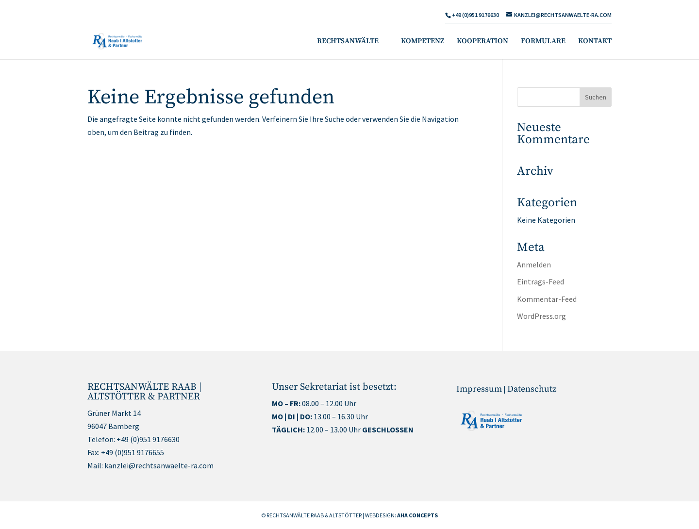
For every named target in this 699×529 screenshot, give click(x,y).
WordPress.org (541, 316)
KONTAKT (595, 42)
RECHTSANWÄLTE (348, 42)
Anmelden (534, 264)
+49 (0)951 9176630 (148, 439)
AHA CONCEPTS (417, 515)
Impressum (479, 389)
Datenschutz (531, 389)
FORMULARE (543, 42)
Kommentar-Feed (547, 299)
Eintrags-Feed (540, 281)
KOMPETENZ (422, 42)
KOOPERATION (482, 42)
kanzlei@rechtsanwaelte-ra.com (159, 465)
